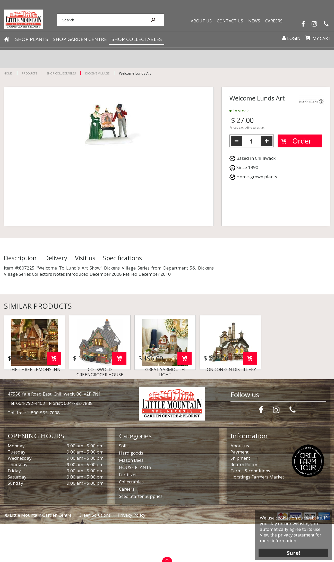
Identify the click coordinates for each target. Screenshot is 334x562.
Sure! (290, 549)
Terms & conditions (250, 508)
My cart (320, 43)
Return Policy (243, 502)
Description (20, 258)
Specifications (122, 258)
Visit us (85, 258)
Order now (54, 396)
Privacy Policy (131, 553)
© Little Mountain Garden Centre (38, 553)
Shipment (240, 496)
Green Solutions (95, 553)
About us (239, 483)
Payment (239, 490)
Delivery (55, 258)
